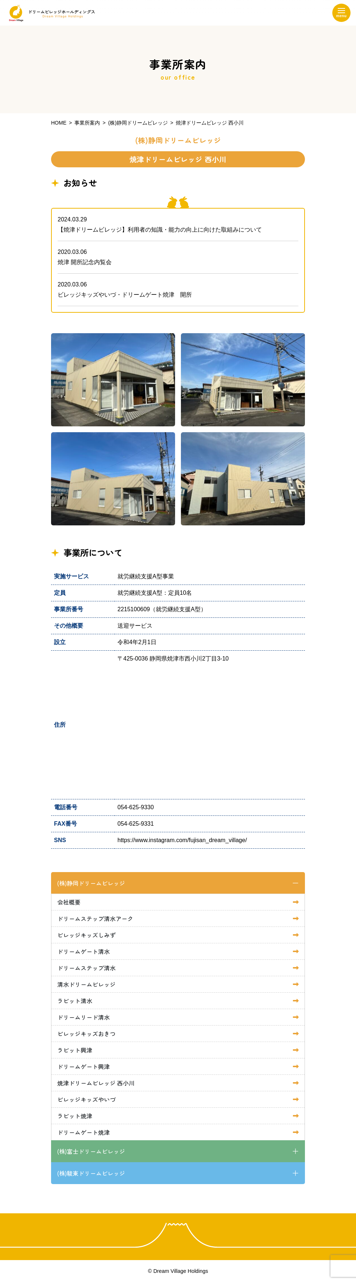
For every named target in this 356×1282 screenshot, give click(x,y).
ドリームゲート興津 (83, 1066)
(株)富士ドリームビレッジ (91, 1151)
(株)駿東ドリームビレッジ (91, 1173)
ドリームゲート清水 (83, 951)
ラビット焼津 (74, 1115)
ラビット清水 (74, 1000)
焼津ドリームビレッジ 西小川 (96, 1083)
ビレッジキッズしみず (86, 935)
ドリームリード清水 (83, 1017)
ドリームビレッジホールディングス (50, 13)
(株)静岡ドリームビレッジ (91, 883)
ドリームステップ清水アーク (95, 918)
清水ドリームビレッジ (86, 984)
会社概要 (69, 902)
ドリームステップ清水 (86, 967)
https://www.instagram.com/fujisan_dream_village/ (182, 840)
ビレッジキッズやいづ (86, 1099)
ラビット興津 (74, 1050)
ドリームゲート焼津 (83, 1132)
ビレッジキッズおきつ (86, 1033)
